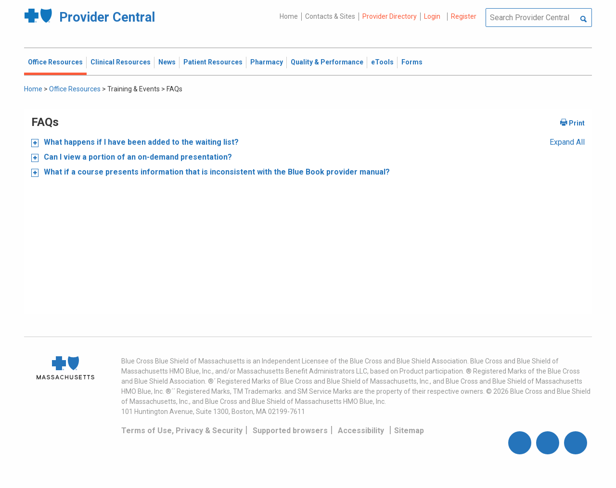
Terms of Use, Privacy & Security (182, 430)
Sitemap (409, 430)
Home (289, 16)
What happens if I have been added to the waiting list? (140, 142)
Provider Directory (389, 16)
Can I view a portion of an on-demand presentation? (137, 157)
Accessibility (361, 430)
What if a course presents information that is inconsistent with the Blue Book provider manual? (216, 171)
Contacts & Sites (330, 16)
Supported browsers (290, 430)
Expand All (567, 142)
